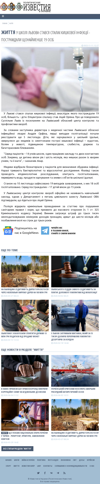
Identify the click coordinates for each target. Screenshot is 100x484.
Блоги (16, 460)
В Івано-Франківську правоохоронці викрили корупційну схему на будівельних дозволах (24, 390)
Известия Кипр (28, 466)
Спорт (8, 466)
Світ (75, 460)
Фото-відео (53, 460)
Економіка (65, 460)
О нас (92, 466)
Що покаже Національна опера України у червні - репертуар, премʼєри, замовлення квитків (24, 435)
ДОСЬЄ (81, 460)
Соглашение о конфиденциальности (71, 466)
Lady (39, 466)
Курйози (91, 460)
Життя (8, 32)
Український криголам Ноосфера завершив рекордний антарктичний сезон (73, 390)
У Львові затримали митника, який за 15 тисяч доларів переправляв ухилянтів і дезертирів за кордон (72, 336)
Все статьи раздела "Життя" (17, 448)
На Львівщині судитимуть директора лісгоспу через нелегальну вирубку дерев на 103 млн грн (25, 291)
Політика (41, 460)
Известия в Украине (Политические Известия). (51, 479)
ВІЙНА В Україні (28, 460)
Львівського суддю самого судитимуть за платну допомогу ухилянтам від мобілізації (74, 291)
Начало (8, 460)
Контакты (47, 466)
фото (4, 433)
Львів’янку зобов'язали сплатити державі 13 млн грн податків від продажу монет (24, 335)
